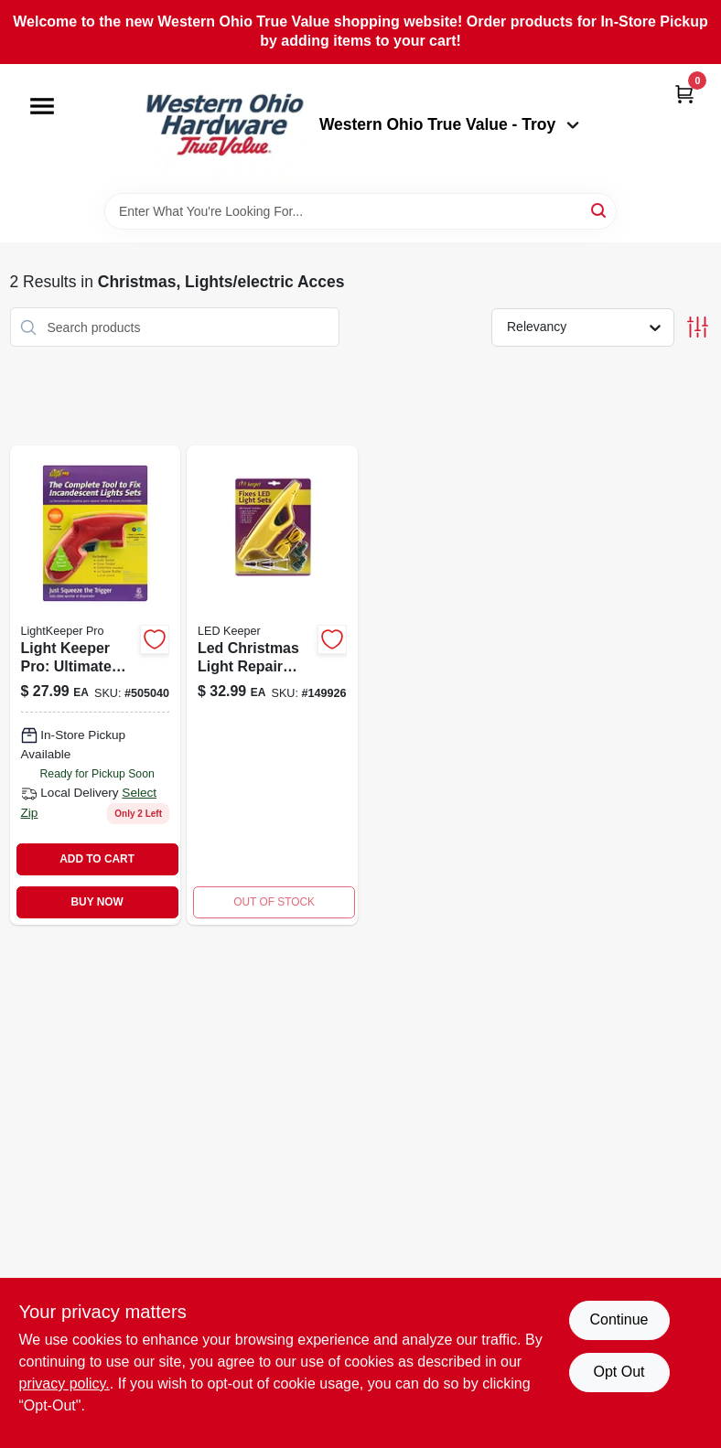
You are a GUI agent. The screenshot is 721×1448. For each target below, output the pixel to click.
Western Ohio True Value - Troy (449, 124)
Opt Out (618, 1371)
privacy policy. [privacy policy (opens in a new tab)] (64, 1383)
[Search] (599, 210)
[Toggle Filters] (697, 327)
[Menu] (42, 106)
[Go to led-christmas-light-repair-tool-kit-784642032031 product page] (272, 685)
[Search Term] (360, 211)
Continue (618, 1319)
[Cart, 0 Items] (684, 93)
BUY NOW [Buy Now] (96, 902)
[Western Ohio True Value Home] (224, 128)
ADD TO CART (97, 859)
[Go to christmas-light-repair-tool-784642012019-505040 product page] (95, 685)
